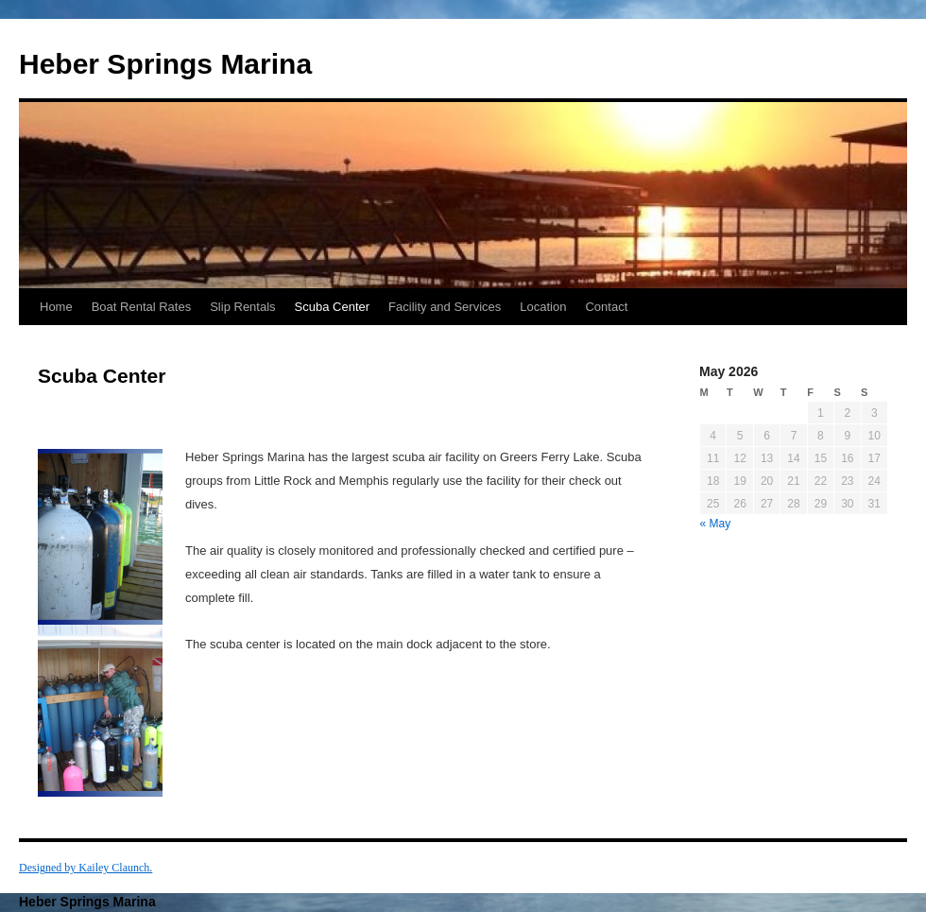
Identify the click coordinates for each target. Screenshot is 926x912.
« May (715, 523)
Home (56, 307)
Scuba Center (332, 307)
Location (543, 307)
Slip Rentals (242, 307)
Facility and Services (444, 307)
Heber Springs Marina (165, 63)
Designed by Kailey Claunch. (85, 867)
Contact (606, 307)
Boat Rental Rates (142, 307)
